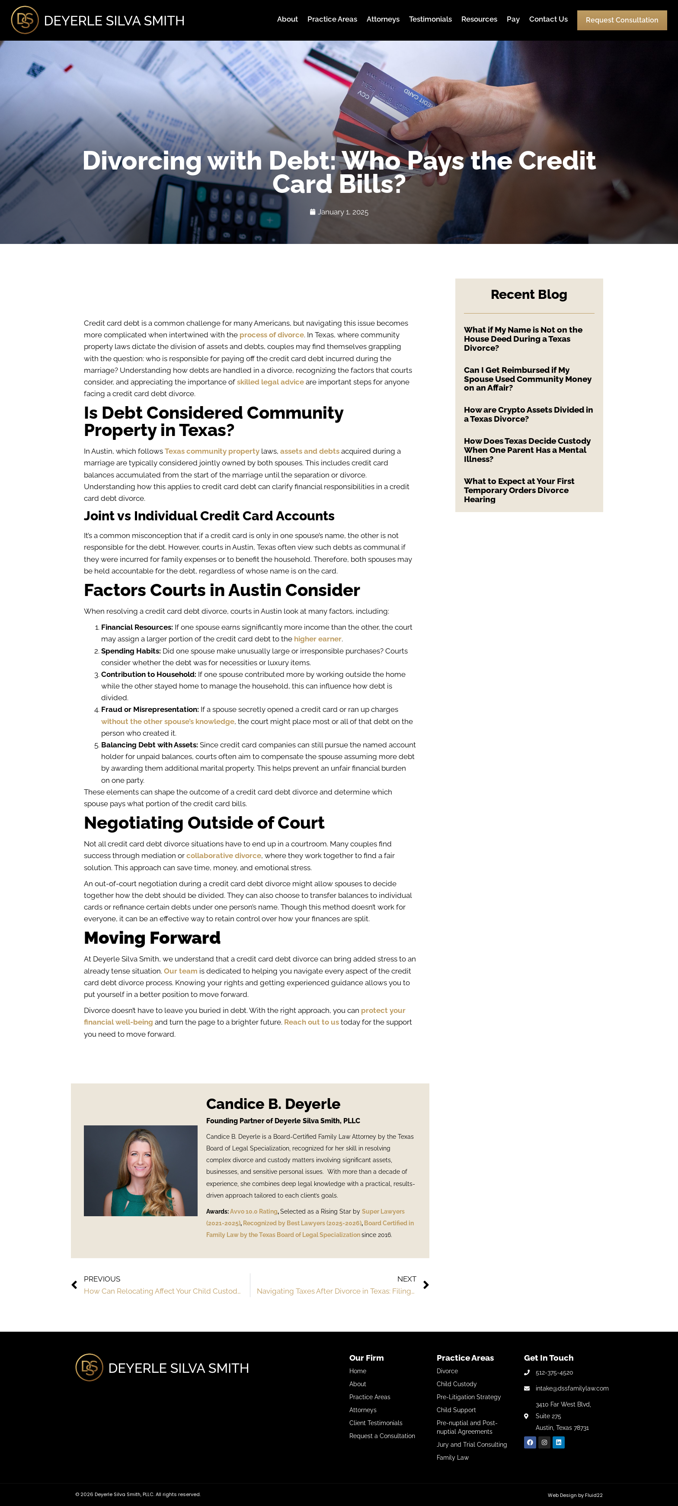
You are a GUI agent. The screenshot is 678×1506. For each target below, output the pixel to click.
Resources (479, 19)
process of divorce (272, 334)
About (287, 19)
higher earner (318, 638)
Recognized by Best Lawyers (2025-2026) (302, 1223)
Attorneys (383, 19)
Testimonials (430, 19)
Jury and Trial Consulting (472, 1444)
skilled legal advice (270, 382)
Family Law (453, 1457)
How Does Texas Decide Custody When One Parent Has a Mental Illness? (527, 450)
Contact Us (548, 19)
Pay (513, 19)
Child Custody (457, 1384)
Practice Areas (332, 19)
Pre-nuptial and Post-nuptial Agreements (467, 1427)
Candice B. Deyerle (273, 1103)
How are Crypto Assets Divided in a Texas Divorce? (528, 414)
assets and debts (309, 451)
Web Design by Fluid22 (575, 1495)
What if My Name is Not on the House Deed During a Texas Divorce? (523, 338)
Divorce (447, 1371)
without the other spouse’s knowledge (167, 721)
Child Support (456, 1410)
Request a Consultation (382, 1435)
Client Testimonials (376, 1422)
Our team (181, 971)
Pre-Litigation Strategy (469, 1397)
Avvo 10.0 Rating (254, 1211)
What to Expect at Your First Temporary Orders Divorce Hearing (519, 490)
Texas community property (212, 451)
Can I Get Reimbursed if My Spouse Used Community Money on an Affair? (528, 379)
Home (357, 1371)
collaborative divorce (223, 855)
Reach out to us (311, 1022)
